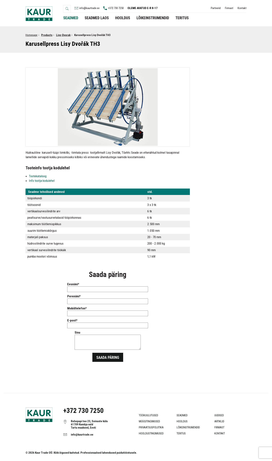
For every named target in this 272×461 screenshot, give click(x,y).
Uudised (219, 415)
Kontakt (242, 8)
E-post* (107, 322)
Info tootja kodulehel (42, 181)
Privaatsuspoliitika (151, 427)
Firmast (229, 8)
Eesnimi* (107, 286)
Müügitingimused (149, 421)
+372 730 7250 (83, 411)
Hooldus (182, 421)
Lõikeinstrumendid (188, 427)
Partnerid (216, 8)
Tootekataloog (38, 176)
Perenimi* (107, 298)
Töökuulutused (148, 415)
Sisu (108, 341)
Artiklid (219, 421)
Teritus (181, 433)
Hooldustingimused (151, 433)
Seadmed (182, 415)
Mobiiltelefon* (107, 310)
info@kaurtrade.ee (82, 434)
